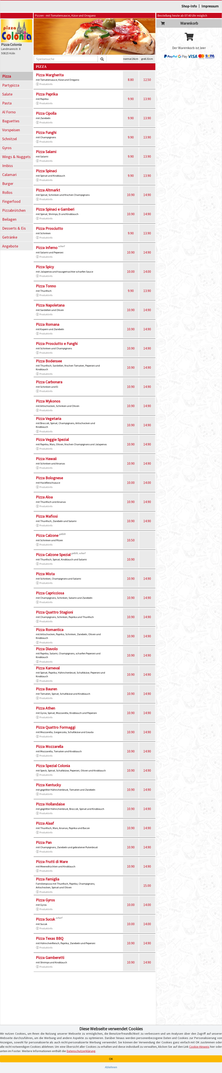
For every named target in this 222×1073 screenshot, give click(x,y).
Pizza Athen (45, 708)
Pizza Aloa (44, 497)
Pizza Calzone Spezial (53, 554)
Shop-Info (189, 6)
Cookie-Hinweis (199, 1047)
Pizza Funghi (46, 132)
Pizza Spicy (45, 266)
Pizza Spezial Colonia (53, 765)
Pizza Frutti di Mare (52, 861)
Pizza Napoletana (50, 305)
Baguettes (10, 120)
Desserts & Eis (14, 228)
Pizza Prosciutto (49, 228)
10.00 (131, 271)
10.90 (131, 195)
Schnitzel (9, 138)
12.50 (147, 79)
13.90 (147, 99)
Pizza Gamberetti (50, 957)
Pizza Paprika (47, 94)
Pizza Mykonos (48, 401)
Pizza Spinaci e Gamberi (55, 209)
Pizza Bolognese (49, 477)
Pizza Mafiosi (47, 516)
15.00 (147, 885)
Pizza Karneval (48, 667)
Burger (7, 183)
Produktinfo (44, 84)
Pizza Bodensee (49, 360)
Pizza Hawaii (46, 458)
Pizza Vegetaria (48, 418)
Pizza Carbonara (49, 381)
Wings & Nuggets (16, 156)
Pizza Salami (46, 151)
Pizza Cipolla (46, 113)
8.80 (131, 79)
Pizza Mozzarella (49, 746)
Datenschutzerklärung (81, 1051)
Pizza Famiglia (47, 879)
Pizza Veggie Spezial (52, 439)
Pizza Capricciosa (50, 592)
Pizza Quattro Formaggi (55, 727)
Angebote (10, 246)
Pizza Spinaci (46, 170)
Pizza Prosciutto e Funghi (57, 343)
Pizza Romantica (49, 629)
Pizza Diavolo (47, 648)
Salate (7, 94)
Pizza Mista (45, 573)
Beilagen (9, 219)
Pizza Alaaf (45, 823)
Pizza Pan (44, 842)
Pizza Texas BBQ (49, 938)
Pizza (6, 76)
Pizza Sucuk (45, 919)
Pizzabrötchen (14, 210)
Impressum (210, 6)
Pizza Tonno (46, 285)
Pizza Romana (47, 324)
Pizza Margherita (50, 74)
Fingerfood (11, 201)
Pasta (7, 103)
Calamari (9, 174)
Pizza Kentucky (48, 784)
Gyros (7, 147)
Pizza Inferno (46, 247)
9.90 (131, 99)
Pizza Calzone (47, 535)
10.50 (131, 540)
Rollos (7, 192)
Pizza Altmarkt (48, 190)
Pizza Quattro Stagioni (54, 612)
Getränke (9, 237)
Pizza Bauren (46, 688)
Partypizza (10, 85)
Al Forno (9, 111)
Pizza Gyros (45, 899)
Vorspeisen (11, 129)
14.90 (147, 195)
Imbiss (7, 165)
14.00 (147, 271)
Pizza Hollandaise (50, 804)
